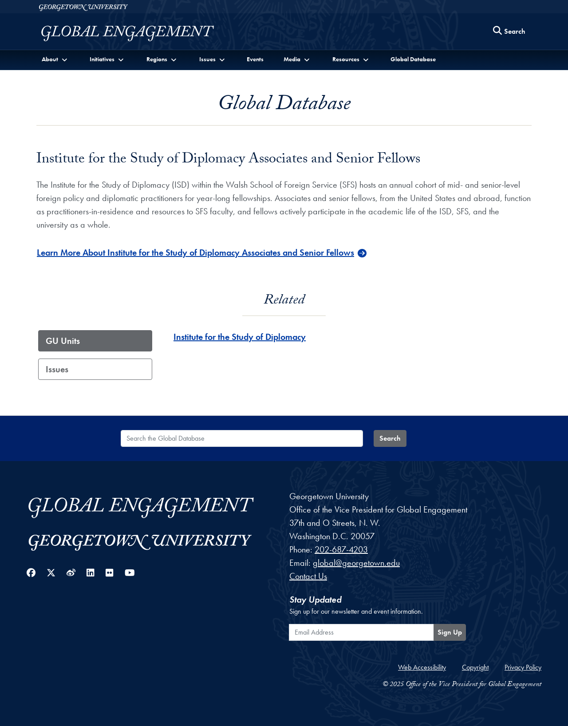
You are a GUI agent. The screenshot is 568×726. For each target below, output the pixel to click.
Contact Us (308, 576)
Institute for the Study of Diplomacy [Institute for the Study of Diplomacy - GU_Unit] (240, 337)
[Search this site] (509, 32)
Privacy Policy (523, 667)
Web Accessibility (422, 667)
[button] (55, 59)
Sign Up (450, 632)
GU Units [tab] (63, 341)
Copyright (475, 667)
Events (255, 59)
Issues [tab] (57, 369)
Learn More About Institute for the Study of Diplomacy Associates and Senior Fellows (195, 252)
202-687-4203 (341, 549)
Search (390, 438)
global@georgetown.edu (356, 562)
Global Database (413, 59)
